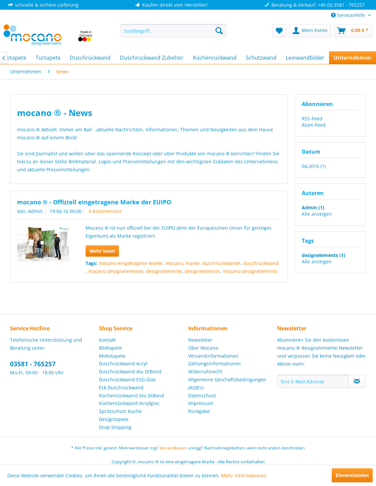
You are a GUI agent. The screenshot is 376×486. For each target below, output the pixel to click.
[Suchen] (219, 30)
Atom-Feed (314, 125)
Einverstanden (352, 475)
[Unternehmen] (352, 57)
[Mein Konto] (310, 30)
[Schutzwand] (261, 57)
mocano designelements (250, 271)
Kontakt (107, 340)
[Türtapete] (48, 57)
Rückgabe (199, 411)
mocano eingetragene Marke (131, 263)
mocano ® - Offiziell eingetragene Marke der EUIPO (94, 202)
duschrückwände (221, 263)
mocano (174, 263)
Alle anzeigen (317, 214)
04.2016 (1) (314, 166)
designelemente (164, 271)
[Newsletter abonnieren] (357, 381)
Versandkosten (173, 448)
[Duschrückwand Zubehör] (151, 57)
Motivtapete (112, 356)
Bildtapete (110, 348)
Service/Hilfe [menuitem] (348, 15)
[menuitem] (173, 30)
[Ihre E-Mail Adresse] (312, 381)
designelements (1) (323, 255)
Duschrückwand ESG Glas (127, 379)
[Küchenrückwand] (214, 57)
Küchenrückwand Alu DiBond (131, 395)
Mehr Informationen (243, 475)
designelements (202, 271)
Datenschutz (202, 395)
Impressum (200, 403)
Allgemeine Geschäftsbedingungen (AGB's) (227, 383)
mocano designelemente (115, 271)
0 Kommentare (105, 211)
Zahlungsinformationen (214, 363)
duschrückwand (261, 263)
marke (192, 263)
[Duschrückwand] (90, 57)
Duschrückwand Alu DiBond (130, 371)
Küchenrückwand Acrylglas (129, 403)
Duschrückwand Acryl (123, 363)
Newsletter (200, 340)
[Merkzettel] (279, 30)
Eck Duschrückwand (121, 387)
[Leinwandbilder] (305, 57)
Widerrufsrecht (205, 371)
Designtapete (114, 419)
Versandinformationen (213, 356)
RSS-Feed (312, 118)
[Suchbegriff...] (173, 30)
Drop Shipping (115, 427)
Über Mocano (203, 348)
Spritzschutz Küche (120, 411)
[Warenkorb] (353, 30)
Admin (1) (313, 207)
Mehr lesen (102, 251)
